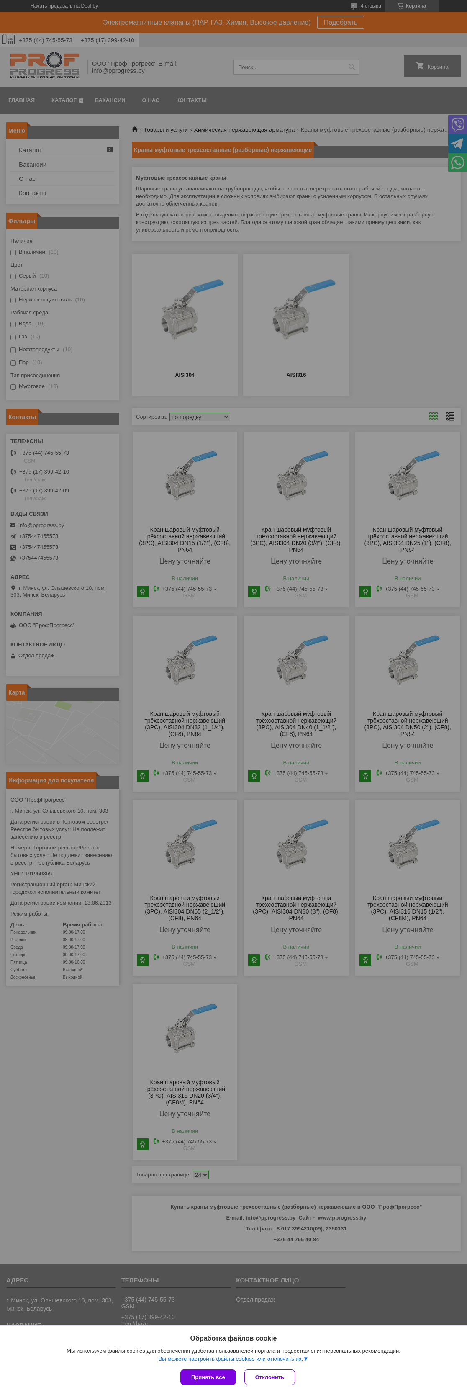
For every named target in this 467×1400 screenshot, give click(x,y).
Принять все (208, 1377)
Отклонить (269, 1377)
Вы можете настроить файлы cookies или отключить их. (230, 1359)
